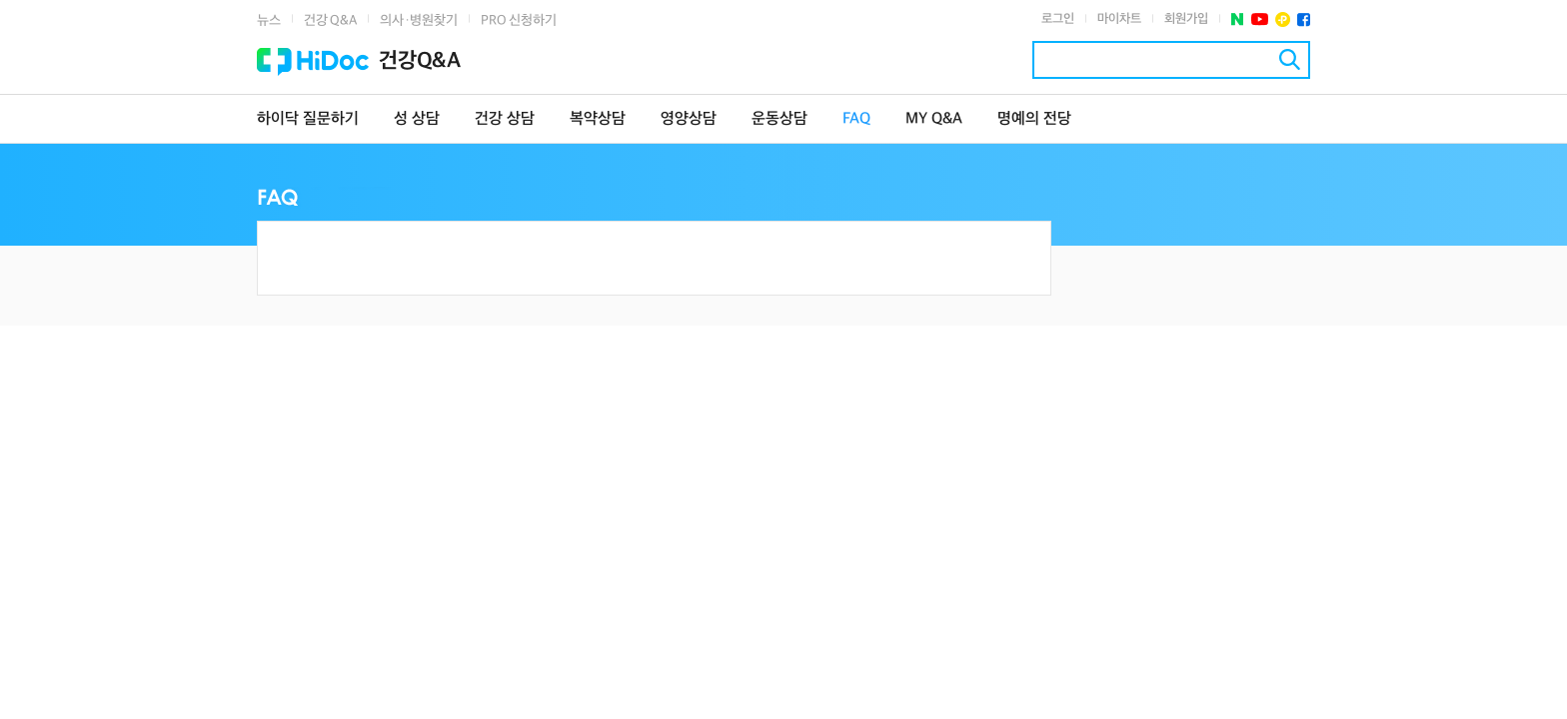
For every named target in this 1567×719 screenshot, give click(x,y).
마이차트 (1119, 19)
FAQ (856, 119)
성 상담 (417, 119)
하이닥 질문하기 (308, 119)
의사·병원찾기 (419, 20)
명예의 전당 (1034, 119)
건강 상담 (505, 119)
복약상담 (598, 119)
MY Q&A (933, 119)
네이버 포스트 (1237, 19)
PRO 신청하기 (519, 20)
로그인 (1057, 19)
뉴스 (269, 20)
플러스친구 (1282, 19)
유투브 (1259, 19)
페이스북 (1303, 19)
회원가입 (1186, 19)
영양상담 (689, 119)
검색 (1289, 59)
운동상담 (779, 119)
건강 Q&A (330, 20)
